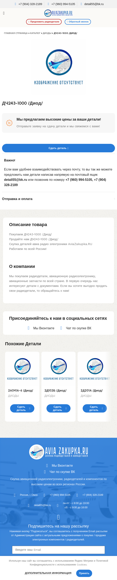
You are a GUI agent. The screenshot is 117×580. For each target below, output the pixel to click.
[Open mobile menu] (3, 13)
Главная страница (16, 33)
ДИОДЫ (47, 33)
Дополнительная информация (48, 573)
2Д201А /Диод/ (92, 390)
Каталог (35, 33)
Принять (84, 573)
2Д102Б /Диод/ (55, 390)
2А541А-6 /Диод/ (20, 390)
